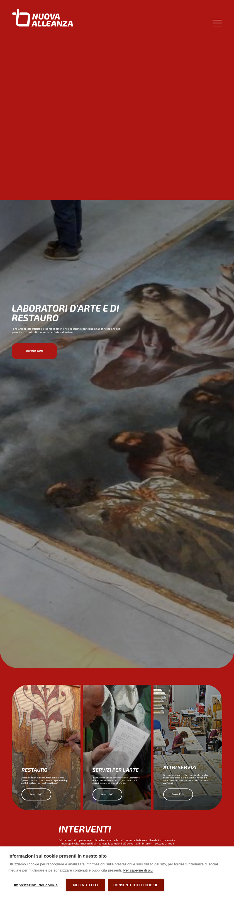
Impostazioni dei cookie (36, 885)
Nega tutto (85, 885)
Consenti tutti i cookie (135, 885)
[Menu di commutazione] (217, 23)
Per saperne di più (138, 870)
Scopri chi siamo (34, 351)
